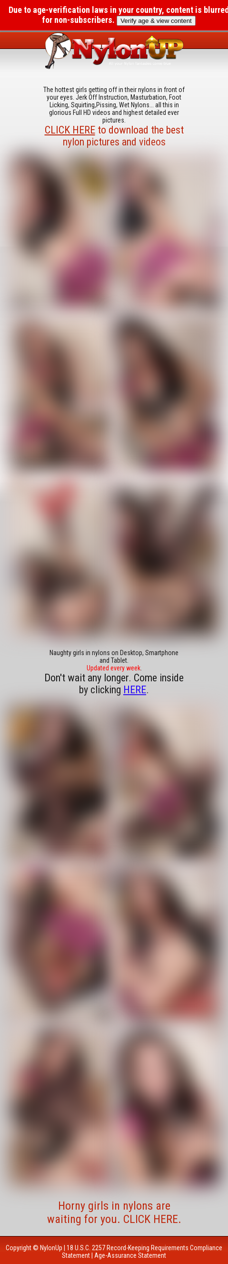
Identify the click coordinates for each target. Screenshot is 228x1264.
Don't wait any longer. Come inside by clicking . (114, 684)
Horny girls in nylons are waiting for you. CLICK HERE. (114, 1212)
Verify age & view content (156, 20)
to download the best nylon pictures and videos (114, 136)
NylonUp (51, 1248)
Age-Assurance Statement (130, 1255)
